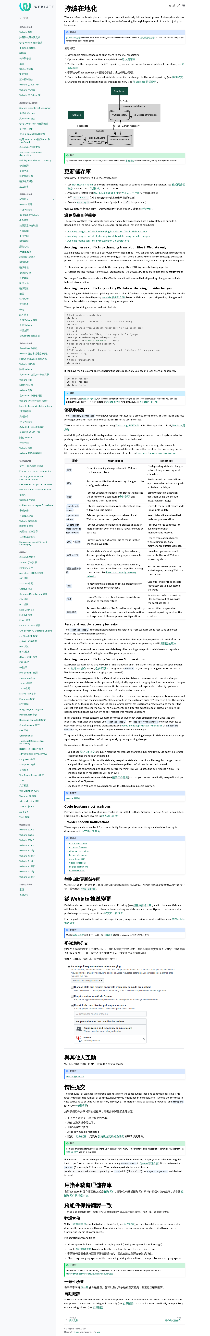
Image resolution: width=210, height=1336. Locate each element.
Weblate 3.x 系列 (27, 861)
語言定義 (24, 246)
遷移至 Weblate (27, 113)
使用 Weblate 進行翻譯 (30, 42)
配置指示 (24, 199)
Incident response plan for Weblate (36, 505)
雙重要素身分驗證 (28, 225)
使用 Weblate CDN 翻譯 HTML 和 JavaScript (34, 141)
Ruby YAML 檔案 (27, 759)
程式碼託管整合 (27, 257)
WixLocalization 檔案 (29, 801)
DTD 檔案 (23, 604)
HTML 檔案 (24, 651)
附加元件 (24, 283)
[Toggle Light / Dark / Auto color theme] (178, 6)
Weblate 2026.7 (26, 829)
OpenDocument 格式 (29, 725)
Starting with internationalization (35, 108)
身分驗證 (24, 220)
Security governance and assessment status (31, 478)
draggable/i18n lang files (31, 709)
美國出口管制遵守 (28, 531)
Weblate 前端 (25, 390)
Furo (98, 1332)
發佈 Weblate (25, 421)
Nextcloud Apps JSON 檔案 (32, 720)
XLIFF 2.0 (23, 811)
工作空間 (24, 236)
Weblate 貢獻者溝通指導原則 (34, 353)
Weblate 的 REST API (29, 84)
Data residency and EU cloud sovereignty (33, 543)
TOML (22, 780)
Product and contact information (35, 471)
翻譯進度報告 (26, 181)
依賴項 (22, 494)
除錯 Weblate (25, 369)
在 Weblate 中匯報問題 (30, 395)
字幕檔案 (24, 769)
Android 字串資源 (28, 562)
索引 (21, 889)
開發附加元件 (26, 385)
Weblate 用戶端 (27, 90)
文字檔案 (24, 785)
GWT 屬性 (24, 646)
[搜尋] (36, 18)
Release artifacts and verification (35, 489)
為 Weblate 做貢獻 (28, 348)
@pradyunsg (88, 1332)
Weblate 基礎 (25, 32)
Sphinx (76, 1332)
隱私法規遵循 (26, 526)
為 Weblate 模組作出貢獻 (31, 427)
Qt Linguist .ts (26, 735)
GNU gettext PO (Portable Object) (35, 630)
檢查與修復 (25, 58)
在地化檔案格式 (27, 557)
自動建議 (24, 278)
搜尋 (21, 63)
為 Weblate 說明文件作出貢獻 (34, 374)
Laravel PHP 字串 (27, 693)
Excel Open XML (26, 609)
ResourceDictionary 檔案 (31, 748)
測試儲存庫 (25, 411)
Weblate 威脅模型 (28, 521)
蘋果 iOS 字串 (26, 567)
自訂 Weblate (25, 325)
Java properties (27, 678)
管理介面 (24, 330)
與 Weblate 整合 (27, 118)
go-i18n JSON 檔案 (28, 636)
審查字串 (24, 171)
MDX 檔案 (24, 704)
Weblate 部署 (25, 204)
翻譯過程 (24, 267)
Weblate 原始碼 (27, 364)
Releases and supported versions (35, 484)
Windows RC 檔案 (28, 796)
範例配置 (24, 299)
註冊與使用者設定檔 (29, 37)
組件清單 (24, 314)
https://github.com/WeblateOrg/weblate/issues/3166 (89, 1273)
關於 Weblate (25, 437)
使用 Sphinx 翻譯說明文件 (32, 134)
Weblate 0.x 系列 (27, 876)
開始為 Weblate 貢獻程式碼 (33, 358)
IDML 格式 (24, 662)
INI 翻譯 (23, 667)
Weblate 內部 (25, 379)
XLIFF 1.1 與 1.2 (26, 806)
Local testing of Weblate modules (35, 406)
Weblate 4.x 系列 (27, 855)
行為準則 (24, 442)
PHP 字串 (23, 730)
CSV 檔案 (23, 599)
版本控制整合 (26, 79)
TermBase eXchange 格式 (31, 775)
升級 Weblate (25, 209)
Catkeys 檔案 (25, 588)
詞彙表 (22, 53)
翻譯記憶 (24, 288)
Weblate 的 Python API (30, 95)
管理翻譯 (24, 165)
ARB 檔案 (23, 578)
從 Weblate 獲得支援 (29, 335)
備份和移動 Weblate (29, 215)
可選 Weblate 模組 (28, 320)
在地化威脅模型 (27, 536)
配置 (21, 293)
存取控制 (24, 230)
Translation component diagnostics (30, 154)
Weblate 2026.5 (26, 845)
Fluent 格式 (24, 620)
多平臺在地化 (26, 129)
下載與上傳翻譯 (27, 48)
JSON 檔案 (24, 688)
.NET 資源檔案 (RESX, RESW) (33, 754)
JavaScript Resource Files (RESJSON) (32, 742)
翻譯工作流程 (26, 69)
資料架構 (24, 416)
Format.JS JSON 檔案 (29, 625)
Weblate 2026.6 (26, 834)
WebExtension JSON (29, 790)
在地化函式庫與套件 (29, 147)
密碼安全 (24, 510)
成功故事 (24, 186)
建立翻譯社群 (26, 176)
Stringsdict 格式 (27, 764)
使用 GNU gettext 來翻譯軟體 (33, 123)
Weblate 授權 (25, 448)
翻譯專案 (24, 241)
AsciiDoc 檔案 (26, 583)
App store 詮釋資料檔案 (31, 573)
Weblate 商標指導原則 (30, 453)
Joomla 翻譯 (25, 683)
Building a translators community (35, 160)
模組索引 (24, 894)
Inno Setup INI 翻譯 (28, 672)
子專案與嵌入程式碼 (29, 432)
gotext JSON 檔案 (28, 641)
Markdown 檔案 (27, 699)
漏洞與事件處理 (27, 500)
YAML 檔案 (24, 817)
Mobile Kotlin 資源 (28, 714)
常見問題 (24, 74)
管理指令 (24, 304)
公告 (21, 309)
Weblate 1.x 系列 (27, 871)
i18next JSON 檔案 (28, 657)
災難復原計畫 (26, 515)
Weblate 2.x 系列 (27, 866)
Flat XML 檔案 (25, 615)
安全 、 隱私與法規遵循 (31, 466)
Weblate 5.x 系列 (27, 850)
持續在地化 (25, 251)
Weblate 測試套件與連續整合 (34, 400)
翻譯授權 (24, 262)
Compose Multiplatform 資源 (33, 594)
